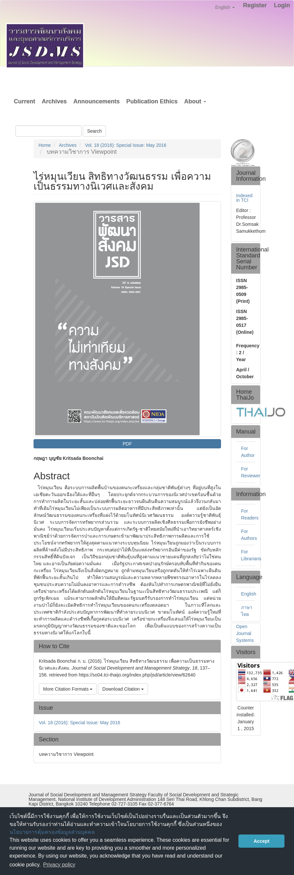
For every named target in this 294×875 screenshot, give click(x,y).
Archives (54, 101)
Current (24, 101)
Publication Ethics (152, 101)
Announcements (96, 101)
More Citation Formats (67, 689)
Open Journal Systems (245, 633)
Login (282, 5)
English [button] (225, 7)
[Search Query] (48, 131)
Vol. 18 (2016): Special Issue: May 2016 (125, 145)
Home (44, 145)
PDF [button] (127, 443)
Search (94, 131)
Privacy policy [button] (59, 864)
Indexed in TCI (244, 197)
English (248, 594)
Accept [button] (261, 841)
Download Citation (123, 689)
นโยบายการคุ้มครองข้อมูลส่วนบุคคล (52, 832)
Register (255, 5)
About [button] (195, 101)
